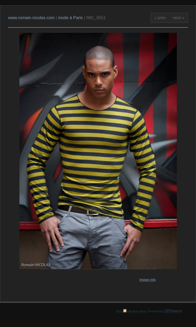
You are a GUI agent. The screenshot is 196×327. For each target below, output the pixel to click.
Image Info (148, 280)
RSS (121, 311)
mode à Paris (70, 17)
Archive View (137, 311)
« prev (160, 17)
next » (178, 17)
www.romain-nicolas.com (32, 17)
